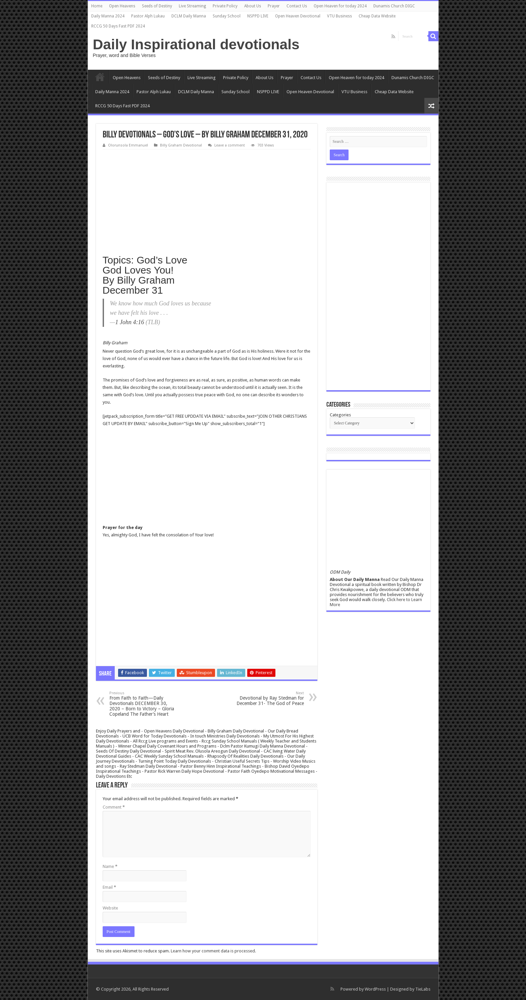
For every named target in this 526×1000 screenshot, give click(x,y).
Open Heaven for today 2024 (340, 6)
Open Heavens (122, 6)
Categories (340, 414)
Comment (114, 807)
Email (109, 887)
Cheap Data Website (377, 16)
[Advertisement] (207, 200)
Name (110, 866)
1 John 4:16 (129, 322)
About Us (252, 6)
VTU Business (339, 16)
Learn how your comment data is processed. (213, 950)
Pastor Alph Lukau (148, 16)
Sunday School (227, 16)
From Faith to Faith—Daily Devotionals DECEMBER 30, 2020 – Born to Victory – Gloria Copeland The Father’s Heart (143, 704)
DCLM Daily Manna (188, 16)
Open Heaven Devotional (297, 16)
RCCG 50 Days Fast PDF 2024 (118, 26)
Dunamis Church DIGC (394, 6)
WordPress (375, 989)
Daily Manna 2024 (107, 16)
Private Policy (225, 6)
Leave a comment (229, 145)
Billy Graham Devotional (181, 145)
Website (110, 907)
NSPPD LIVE (257, 16)
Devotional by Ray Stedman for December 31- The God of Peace (269, 698)
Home (96, 6)
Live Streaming (192, 6)
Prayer (274, 6)
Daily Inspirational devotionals (196, 44)
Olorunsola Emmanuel (128, 145)
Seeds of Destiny (157, 6)
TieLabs (422, 989)
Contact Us (296, 6)
